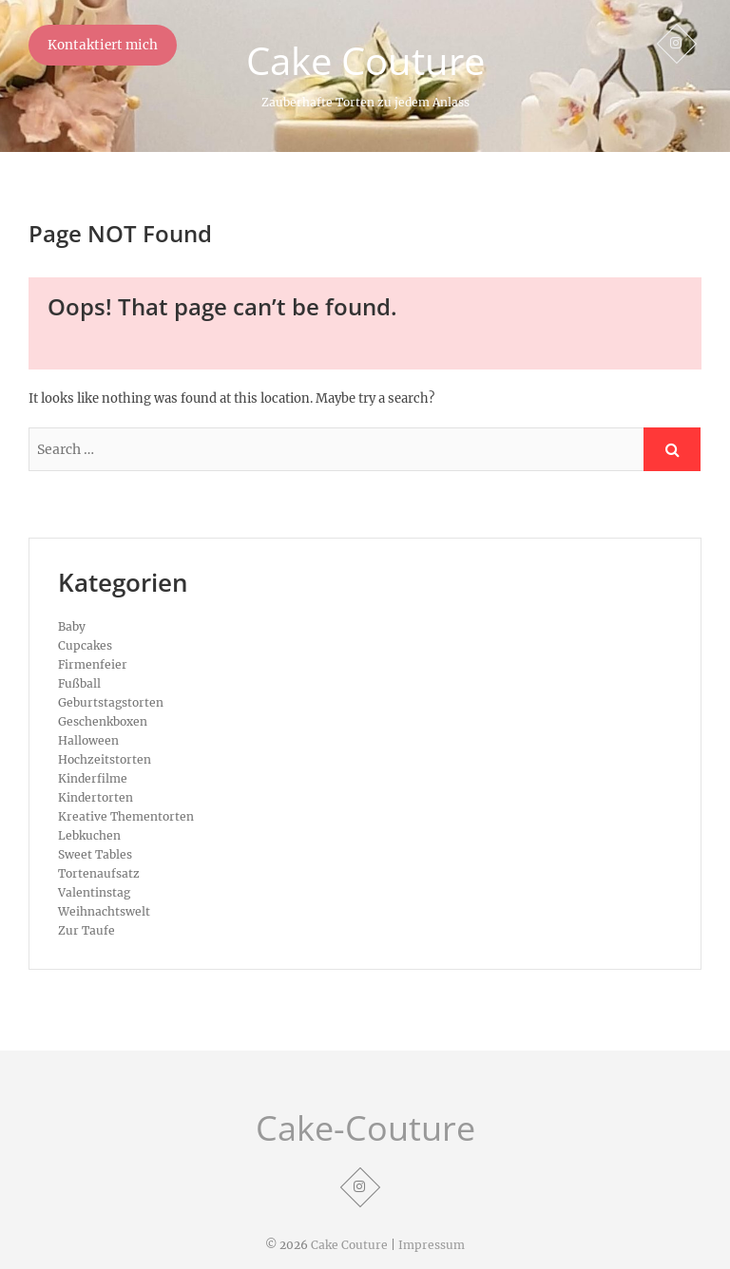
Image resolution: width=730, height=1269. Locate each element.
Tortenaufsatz (99, 873)
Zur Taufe (86, 930)
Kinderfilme (92, 778)
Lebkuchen (89, 835)
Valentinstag (94, 892)
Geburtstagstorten (110, 702)
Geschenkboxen (102, 721)
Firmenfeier (92, 664)
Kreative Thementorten (126, 816)
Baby (72, 626)
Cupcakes (85, 645)
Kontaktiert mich (103, 45)
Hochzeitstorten (104, 759)
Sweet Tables (95, 854)
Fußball (79, 683)
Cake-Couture (365, 1128)
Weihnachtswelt (104, 911)
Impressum (431, 1245)
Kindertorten (95, 797)
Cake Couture (365, 61)
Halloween (88, 740)
